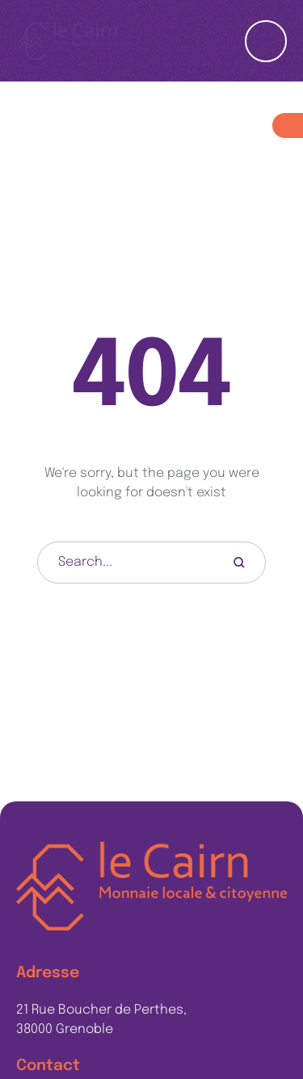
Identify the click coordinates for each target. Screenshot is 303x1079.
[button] (259, 1006)
